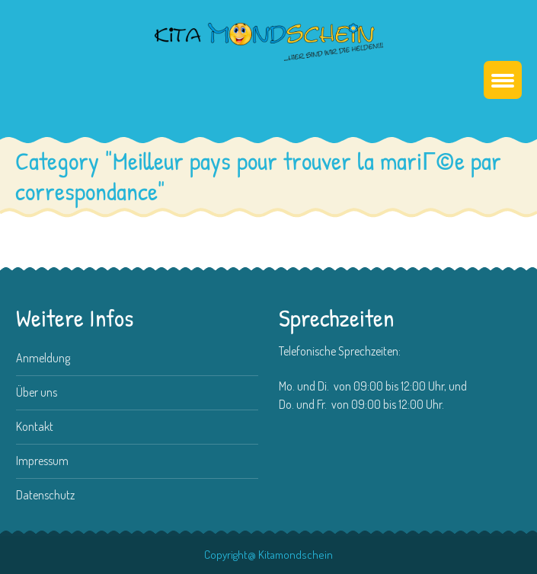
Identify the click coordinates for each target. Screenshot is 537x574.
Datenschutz (45, 494)
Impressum (42, 460)
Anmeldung (43, 357)
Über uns (36, 392)
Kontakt (34, 426)
